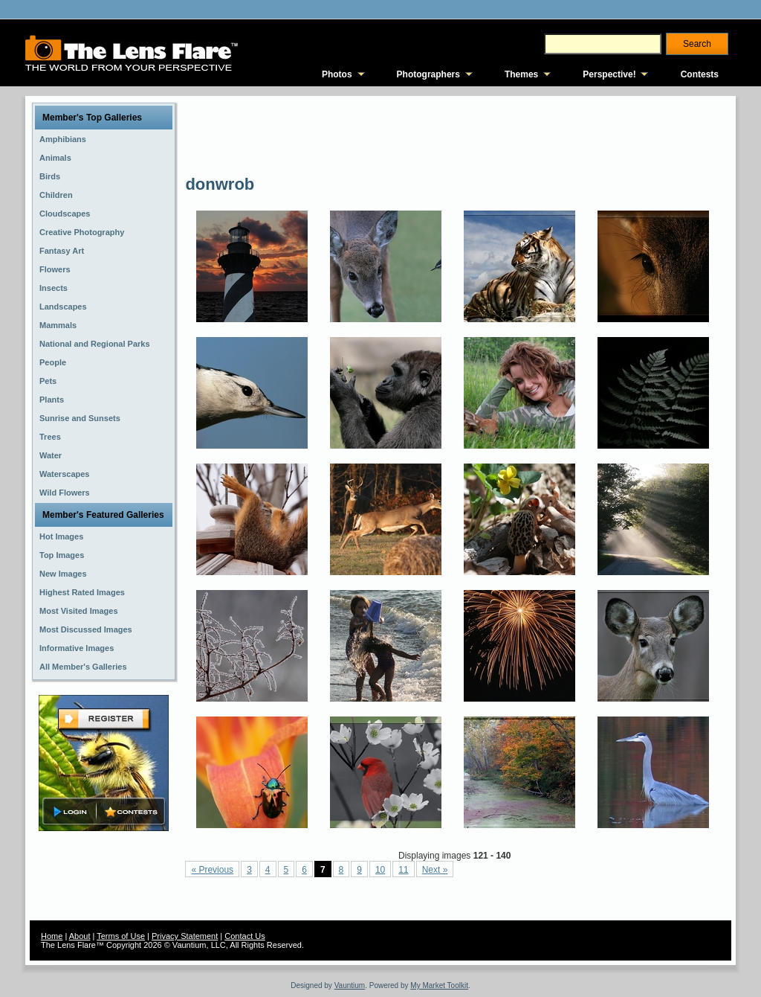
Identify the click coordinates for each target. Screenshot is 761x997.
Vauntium (350, 985)
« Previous (212, 870)
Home (51, 936)
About (80, 936)
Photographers (428, 74)
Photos (337, 74)
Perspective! (609, 74)
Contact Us (244, 936)
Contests (700, 74)
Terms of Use (121, 936)
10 (380, 870)
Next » (435, 870)
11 (403, 870)
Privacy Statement (185, 936)
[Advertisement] (455, 133)
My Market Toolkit (439, 985)
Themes (521, 74)
